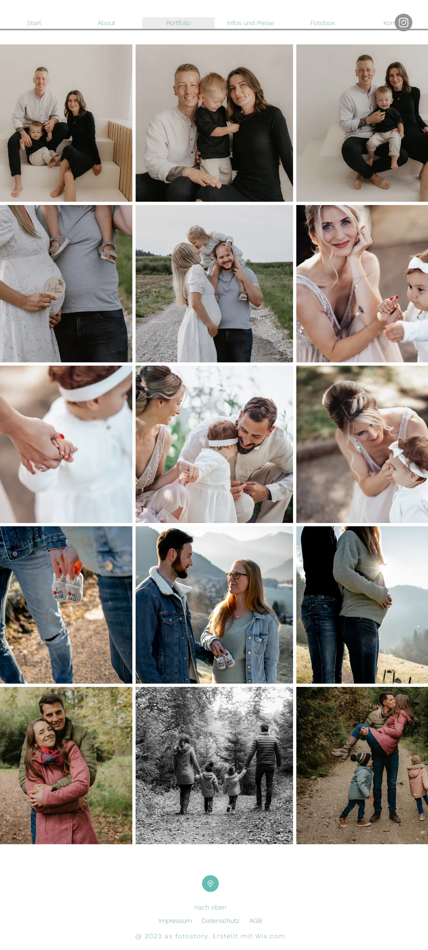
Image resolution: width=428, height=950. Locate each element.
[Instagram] (403, 22)
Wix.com (270, 936)
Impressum (175, 921)
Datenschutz (221, 921)
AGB (255, 921)
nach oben (210, 907)
